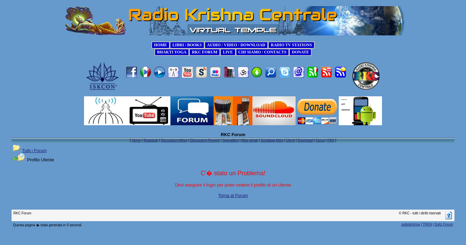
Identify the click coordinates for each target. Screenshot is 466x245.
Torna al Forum (233, 195)
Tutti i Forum (34, 150)
